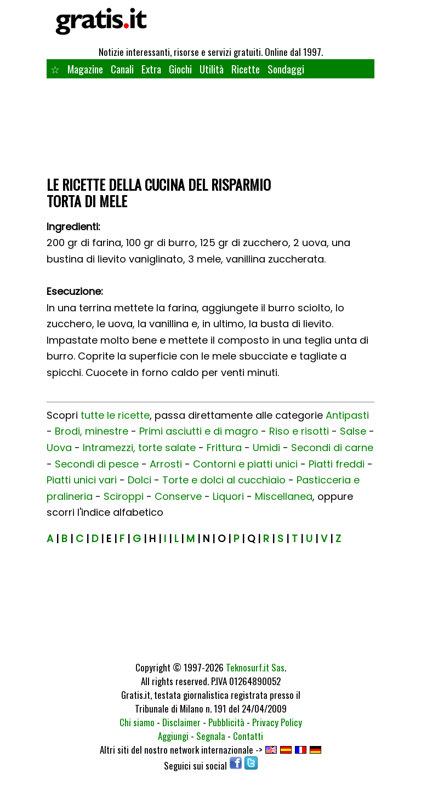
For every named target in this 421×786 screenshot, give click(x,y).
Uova (59, 447)
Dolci (139, 480)
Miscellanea (283, 496)
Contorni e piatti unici (245, 464)
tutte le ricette (115, 415)
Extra (151, 68)
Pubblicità (226, 722)
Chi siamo (137, 722)
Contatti (248, 736)
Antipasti (347, 415)
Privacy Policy (277, 722)
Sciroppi (124, 496)
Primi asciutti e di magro (198, 431)
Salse (353, 431)
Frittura (224, 447)
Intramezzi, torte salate (139, 447)
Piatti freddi (337, 464)
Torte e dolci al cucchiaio (224, 480)
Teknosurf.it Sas (255, 667)
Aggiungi (173, 736)
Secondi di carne (332, 447)
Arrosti (166, 464)
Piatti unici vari (82, 480)
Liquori (228, 496)
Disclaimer (181, 722)
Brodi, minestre (91, 431)
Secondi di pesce (97, 464)
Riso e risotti (299, 431)
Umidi (266, 447)
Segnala (210, 736)
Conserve (178, 496)
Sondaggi (286, 68)
